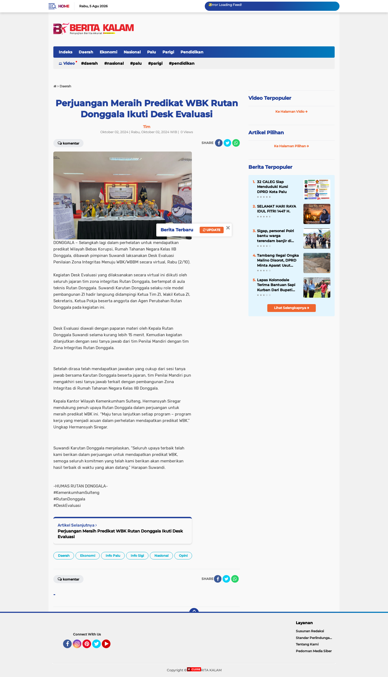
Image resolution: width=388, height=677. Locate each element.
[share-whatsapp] (236, 143)
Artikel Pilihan (266, 133)
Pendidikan (192, 52)
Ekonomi (108, 52)
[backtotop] (194, 613)
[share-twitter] (227, 143)
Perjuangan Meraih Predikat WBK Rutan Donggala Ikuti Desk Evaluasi (120, 533)
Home (63, 6)
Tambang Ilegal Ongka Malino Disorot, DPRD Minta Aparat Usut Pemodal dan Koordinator (278, 260)
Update (211, 230)
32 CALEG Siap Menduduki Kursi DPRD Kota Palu (272, 187)
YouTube (110, 646)
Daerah (86, 52)
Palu (151, 52)
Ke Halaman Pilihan (291, 146)
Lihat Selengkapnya (291, 308)
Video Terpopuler (269, 98)
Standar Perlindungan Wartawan (315, 638)
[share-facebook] (219, 143)
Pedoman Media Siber (314, 651)
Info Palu (113, 556)
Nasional (132, 52)
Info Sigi (137, 556)
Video (69, 63)
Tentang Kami (307, 644)
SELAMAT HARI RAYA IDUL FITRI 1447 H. (276, 208)
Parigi (168, 52)
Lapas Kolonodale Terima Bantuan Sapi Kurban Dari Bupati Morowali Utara (276, 285)
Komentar (68, 143)
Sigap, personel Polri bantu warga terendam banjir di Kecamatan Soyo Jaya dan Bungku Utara (277, 236)
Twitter (99, 646)
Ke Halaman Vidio (291, 111)
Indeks (65, 52)
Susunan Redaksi (310, 631)
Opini (183, 556)
